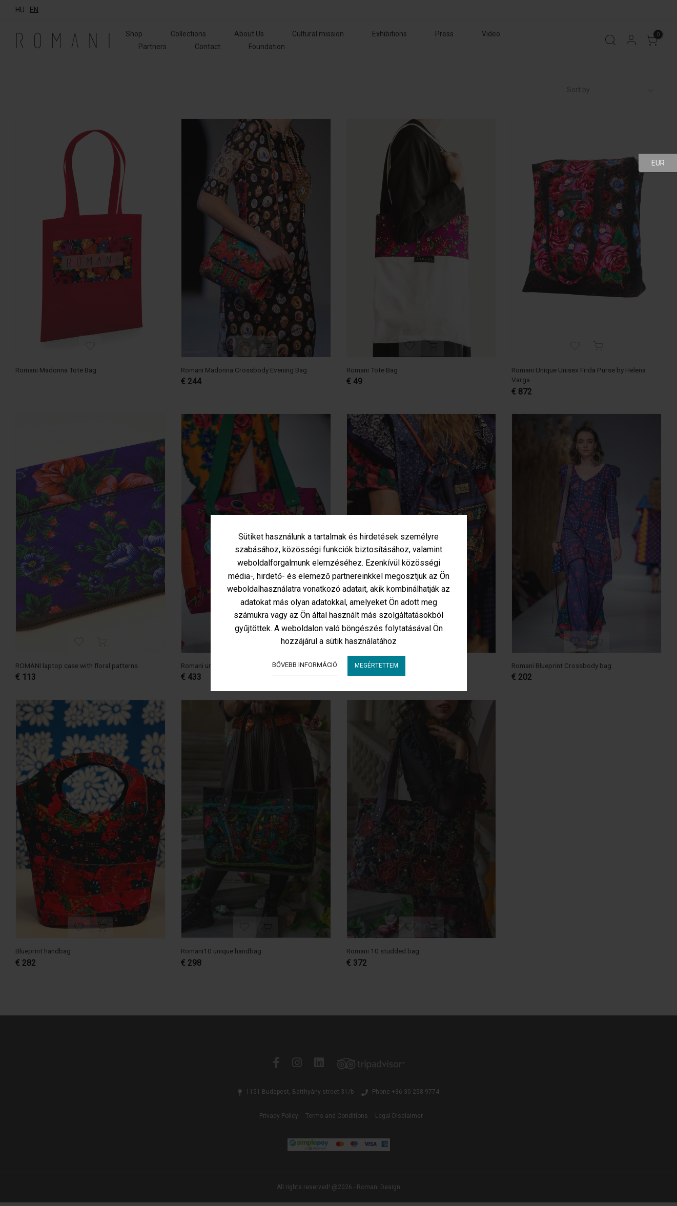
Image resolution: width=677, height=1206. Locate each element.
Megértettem (376, 665)
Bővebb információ (304, 665)
